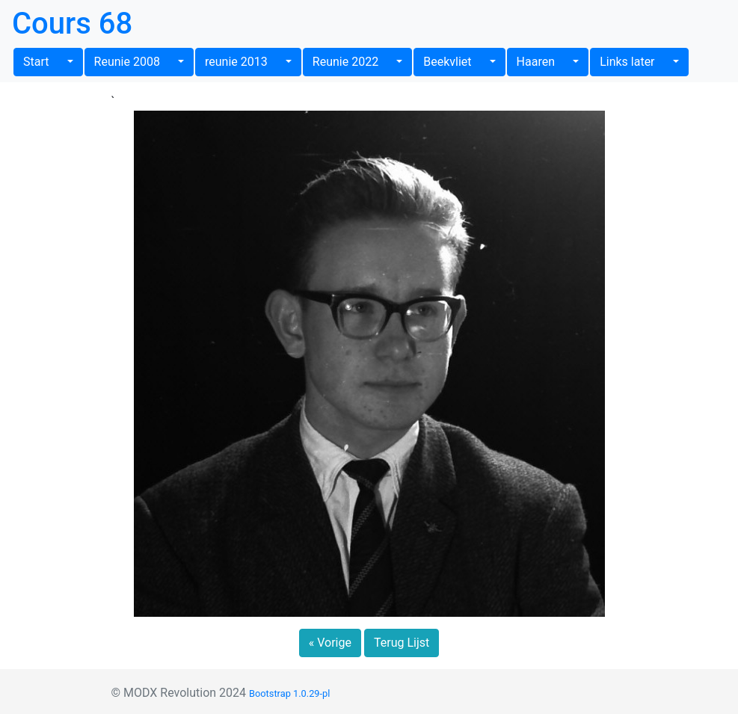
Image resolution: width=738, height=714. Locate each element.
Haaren (543, 62)
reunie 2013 (244, 62)
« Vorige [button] (330, 642)
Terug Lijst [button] (401, 642)
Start (43, 62)
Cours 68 (72, 23)
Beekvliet (454, 62)
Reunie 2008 (134, 62)
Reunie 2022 (353, 62)
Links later (634, 62)
